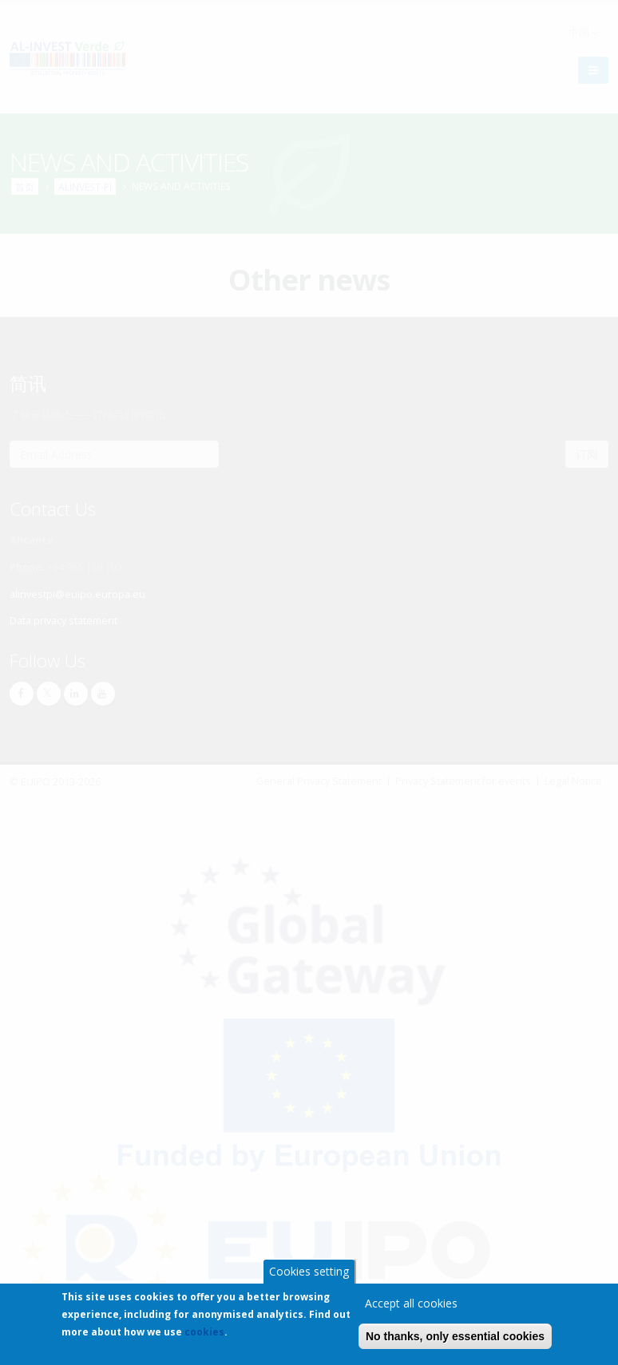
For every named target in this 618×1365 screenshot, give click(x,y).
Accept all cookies (411, 1306)
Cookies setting (309, 1274)
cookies (204, 1335)
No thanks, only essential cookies (455, 1339)
